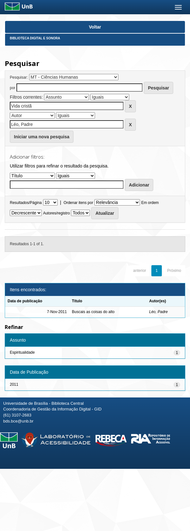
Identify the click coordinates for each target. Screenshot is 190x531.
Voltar (95, 27)
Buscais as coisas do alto (93, 312)
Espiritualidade (22, 352)
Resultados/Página (26, 202)
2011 (14, 384)
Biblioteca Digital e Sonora (35, 38)
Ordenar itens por (78, 202)
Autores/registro (56, 213)
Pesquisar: (19, 77)
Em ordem (150, 202)
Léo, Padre (158, 312)
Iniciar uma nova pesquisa (41, 136)
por (12, 88)
